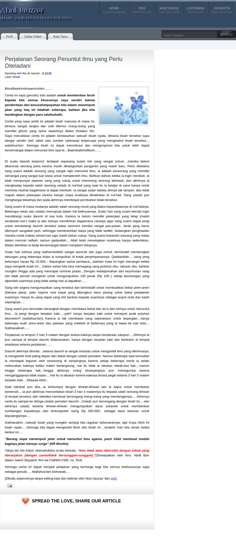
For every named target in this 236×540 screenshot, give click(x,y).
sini (113, 478)
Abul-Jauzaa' (31, 12)
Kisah (16, 76)
